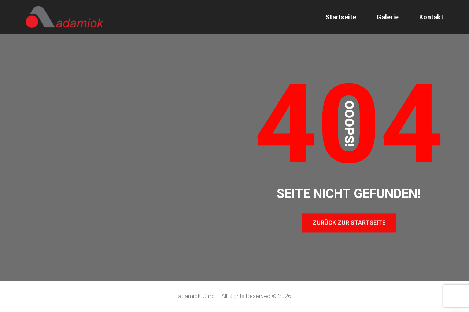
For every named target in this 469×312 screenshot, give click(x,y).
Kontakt (431, 17)
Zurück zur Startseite (349, 222)
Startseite (340, 17)
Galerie (388, 17)
